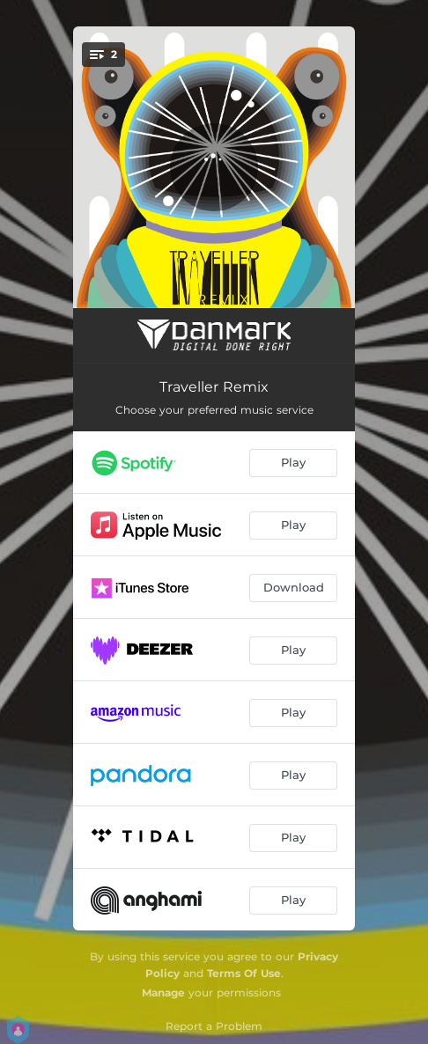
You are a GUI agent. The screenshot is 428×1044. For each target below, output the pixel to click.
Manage (163, 992)
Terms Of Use (244, 973)
